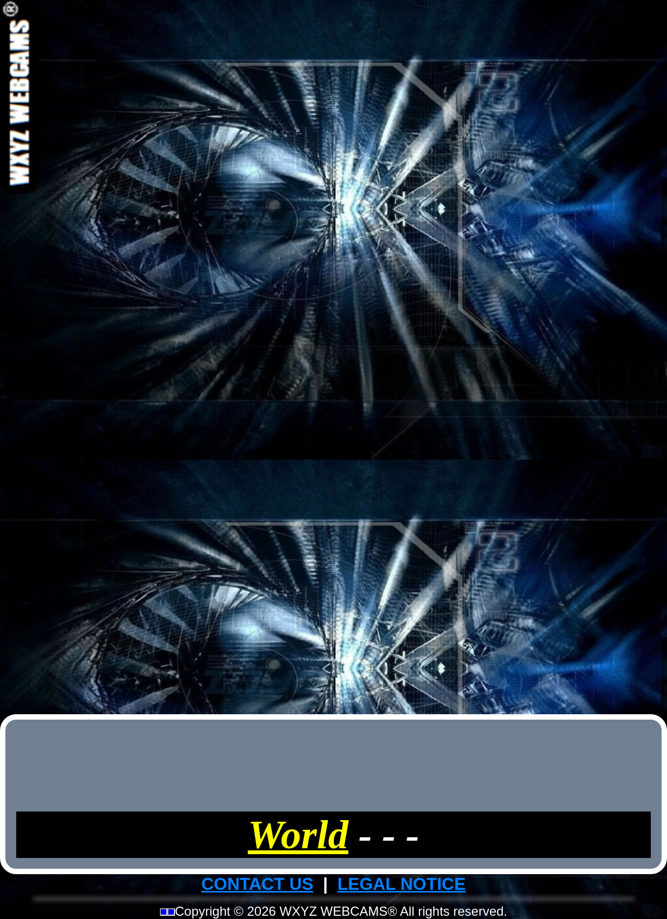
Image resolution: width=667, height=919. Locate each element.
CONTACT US (257, 884)
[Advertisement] (334, 355)
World (298, 834)
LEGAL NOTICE (402, 884)
